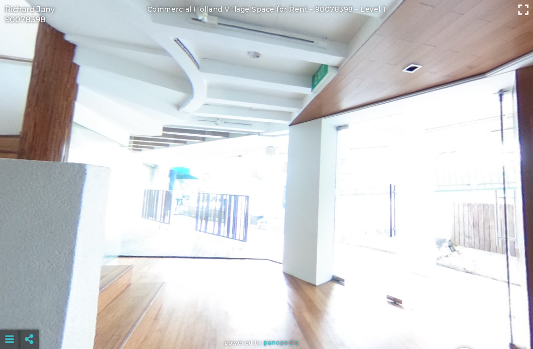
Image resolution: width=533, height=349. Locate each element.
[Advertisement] (266, 315)
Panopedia (281, 342)
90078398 (25, 19)
